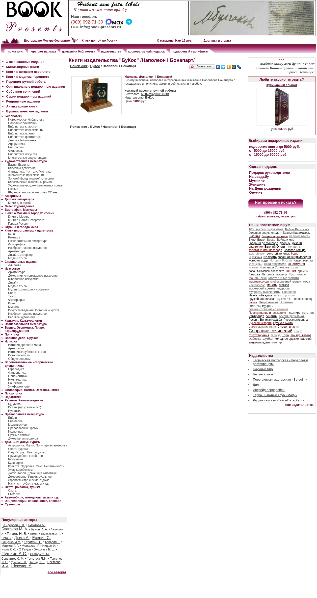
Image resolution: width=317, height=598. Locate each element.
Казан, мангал (303, 260)
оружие (281, 299)
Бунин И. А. (39, 529)
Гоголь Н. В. (17, 533)
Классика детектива (22, 168)
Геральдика (16, 369)
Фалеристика (17, 372)
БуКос (95, 66)
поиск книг (16, 51)
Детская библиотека (22, 140)
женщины (294, 246)
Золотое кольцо (295, 250)
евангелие (256, 246)
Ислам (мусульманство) (24, 407)
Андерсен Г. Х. (14, 525)
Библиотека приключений (26, 130)
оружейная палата (261, 299)
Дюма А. (21, 538)
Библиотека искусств (22, 154)
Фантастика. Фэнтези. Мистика (29, 171)
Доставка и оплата (217, 40)
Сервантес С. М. (12, 558)
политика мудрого (261, 306)
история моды (258, 260)
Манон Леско (258, 278)
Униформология (19, 386)
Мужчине (256, 180)
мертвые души (259, 281)
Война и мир (285, 239)
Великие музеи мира (275, 236)
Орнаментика (17, 376)
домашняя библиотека (78, 51)
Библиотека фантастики (24, 137)
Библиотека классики (22, 126)
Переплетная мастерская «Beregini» (280, 379)
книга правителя (275, 264)
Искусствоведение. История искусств (33, 310)
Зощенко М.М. (11, 542)
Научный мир (263, 369)
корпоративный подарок (146, 51)
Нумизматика (17, 379)
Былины (254, 236)
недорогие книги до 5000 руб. (274, 147)
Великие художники (21, 317)
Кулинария (15, 463)
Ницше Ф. (49, 545)
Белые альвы (263, 374)
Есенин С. (41, 538)
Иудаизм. (14, 411)
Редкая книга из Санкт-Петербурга (278, 400)
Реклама (14, 237)
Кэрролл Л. (52, 542)
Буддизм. (14, 404)
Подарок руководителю (269, 173)
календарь (255, 263)
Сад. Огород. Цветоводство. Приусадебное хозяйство (27, 454)
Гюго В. (6, 538)
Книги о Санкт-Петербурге (26, 220)
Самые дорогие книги (262, 326)
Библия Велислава (297, 229)
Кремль (303, 271)
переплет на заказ (42, 51)
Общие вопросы (19, 359)
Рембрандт (256, 316)
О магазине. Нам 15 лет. (174, 40)
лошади (281, 274)
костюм (291, 271)
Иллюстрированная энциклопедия (287, 257)
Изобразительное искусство (27, 248)
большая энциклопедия (265, 232)
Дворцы (285, 243)
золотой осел (257, 253)
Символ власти (288, 326)
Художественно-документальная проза (35, 185)
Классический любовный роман (30, 182)
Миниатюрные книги (155, 94)
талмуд (276, 335)
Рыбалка (14, 494)
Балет (12, 293)
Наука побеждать (260, 295)
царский (306, 338)
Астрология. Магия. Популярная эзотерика (37, 445)
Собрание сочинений (22, 123)
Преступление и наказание (267, 312)
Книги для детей (19, 203)
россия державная (291, 316)
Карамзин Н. (33, 542)
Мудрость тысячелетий (265, 292)
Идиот (295, 253)
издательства (111, 51)
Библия (13, 417)
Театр (12, 296)
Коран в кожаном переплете (266, 270)
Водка (271, 239)
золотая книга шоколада (265, 250)
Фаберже (255, 338)
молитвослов (257, 285)
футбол (268, 338)
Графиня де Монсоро (263, 243)
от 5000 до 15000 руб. (267, 151)
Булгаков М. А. (14, 529)
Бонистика (15, 383)
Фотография (16, 244)
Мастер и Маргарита (283, 278)
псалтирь (294, 312)
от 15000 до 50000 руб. (268, 154)
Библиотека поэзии (21, 133)
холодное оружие (287, 338)
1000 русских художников (266, 229)
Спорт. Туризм (18, 449)
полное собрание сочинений (268, 309)
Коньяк (253, 267)
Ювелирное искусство (23, 279)
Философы (15, 151)
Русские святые (19, 435)
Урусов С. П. (19, 562)
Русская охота (283, 323)
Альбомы (14, 265)
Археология (16, 348)
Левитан (254, 274)
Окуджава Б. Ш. (44, 549)
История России (19, 355)
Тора (285, 335)
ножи (277, 295)
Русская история (260, 323)
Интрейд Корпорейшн (269, 390)
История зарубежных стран (27, 352)
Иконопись (15, 431)
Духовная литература (23, 438)
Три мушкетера (301, 335)
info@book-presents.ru (100, 27)
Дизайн (13, 282)
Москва (284, 285)
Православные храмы (23, 428)
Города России (18, 223)
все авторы (57, 572)
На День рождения (265, 188)
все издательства (299, 405)
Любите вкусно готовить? (282, 79)
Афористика (16, 144)
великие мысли (299, 236)
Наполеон (289, 292)
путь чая (308, 312)
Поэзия (13, 189)
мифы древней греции (285, 281)
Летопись (268, 274)
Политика (286, 302)
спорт (298, 331)
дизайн (297, 243)
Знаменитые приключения (26, 175)
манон (301, 274)
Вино (252, 239)
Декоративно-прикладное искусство (32, 275)
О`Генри (25, 549)
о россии (289, 295)
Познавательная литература (27, 241)
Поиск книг (78, 66)
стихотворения (259, 335)
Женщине (257, 184)
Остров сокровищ (300, 299)
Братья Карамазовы (296, 232)
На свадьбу (259, 177)
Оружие (256, 192)
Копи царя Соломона (274, 267)
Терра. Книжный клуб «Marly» (275, 395)
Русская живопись (296, 319)
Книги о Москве (18, 216)
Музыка (13, 307)
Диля (257, 385)
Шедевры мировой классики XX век (32, 192)
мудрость (283, 288)
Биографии (16, 147)
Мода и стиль (17, 258)
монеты (272, 285)
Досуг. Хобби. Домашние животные (32, 473)
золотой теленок (278, 253)
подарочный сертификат (190, 51)
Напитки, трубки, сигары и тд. (28, 483)
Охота (12, 490)
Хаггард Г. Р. (37, 562)
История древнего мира (24, 345)
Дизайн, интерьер (20, 255)
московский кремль (262, 288)
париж (253, 302)
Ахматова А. (37, 525)
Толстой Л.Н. (37, 558)
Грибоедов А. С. (51, 533)
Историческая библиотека (26, 119)
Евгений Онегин (275, 246)
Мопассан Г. (31, 545)
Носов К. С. (8, 549)
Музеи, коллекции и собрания (28, 289)
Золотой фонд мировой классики (31, 178)
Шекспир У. (21, 566)
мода (306, 281)
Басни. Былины (18, 164)
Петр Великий (268, 302)
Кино (11, 234)
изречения (255, 257)
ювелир (276, 342)
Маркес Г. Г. (10, 545)
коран (294, 267)
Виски (261, 239)
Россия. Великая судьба (265, 319)
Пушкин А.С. (14, 553)
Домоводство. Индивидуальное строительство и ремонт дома (30, 478)
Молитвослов (17, 424)
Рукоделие (15, 459)
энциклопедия (259, 342)
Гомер (34, 534)
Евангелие (15, 421)
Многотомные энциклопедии (27, 157)
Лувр (292, 274)
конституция (296, 264)
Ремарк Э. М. (40, 554)
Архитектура (17, 251)
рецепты (271, 316)
